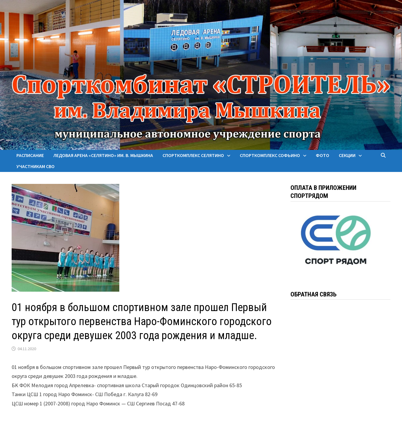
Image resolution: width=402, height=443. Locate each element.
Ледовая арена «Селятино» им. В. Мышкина (103, 155)
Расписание (30, 155)
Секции (347, 155)
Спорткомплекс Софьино (270, 155)
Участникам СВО (35, 166)
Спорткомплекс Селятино (193, 155)
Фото (322, 155)
